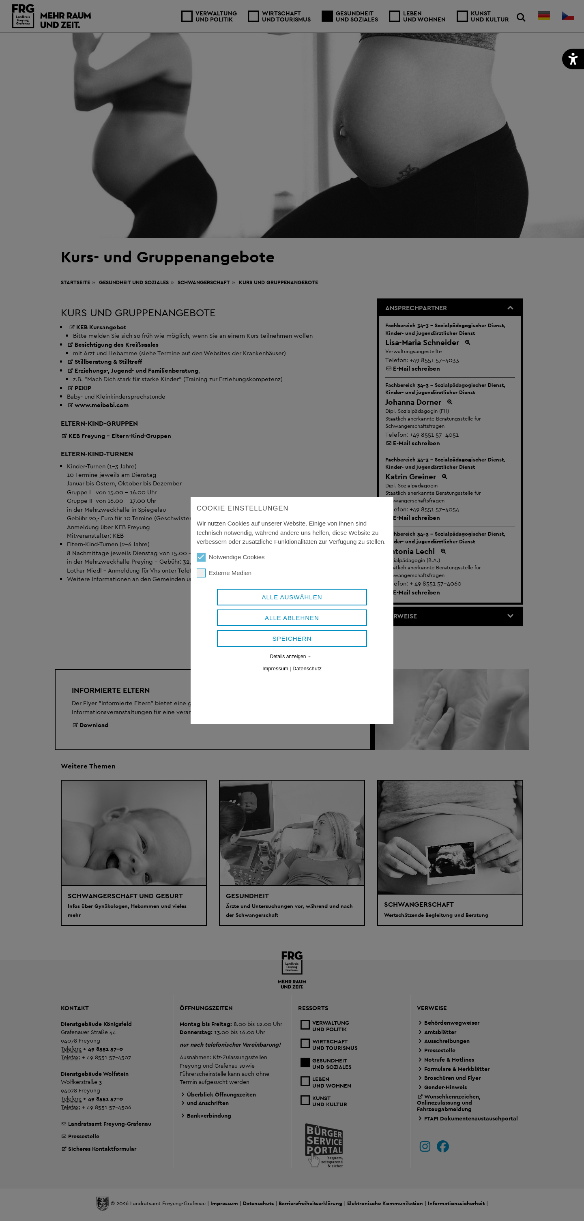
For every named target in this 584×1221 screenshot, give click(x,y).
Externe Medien (224, 595)
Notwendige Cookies (231, 579)
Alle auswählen (292, 619)
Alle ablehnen (292, 640)
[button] (573, 59)
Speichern (292, 660)
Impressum (275, 691)
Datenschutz (307, 691)
